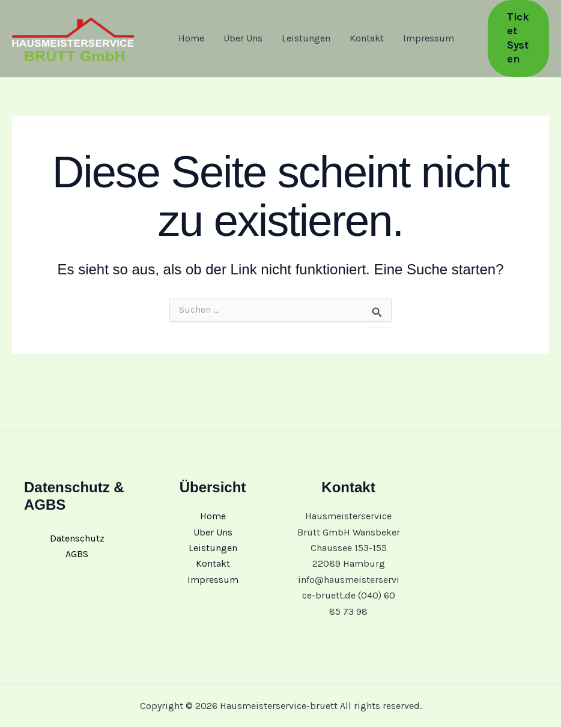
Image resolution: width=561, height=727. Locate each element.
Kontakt (367, 38)
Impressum (428, 38)
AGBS (76, 554)
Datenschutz (77, 538)
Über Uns (242, 38)
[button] (518, 38)
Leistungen (306, 38)
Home (191, 38)
